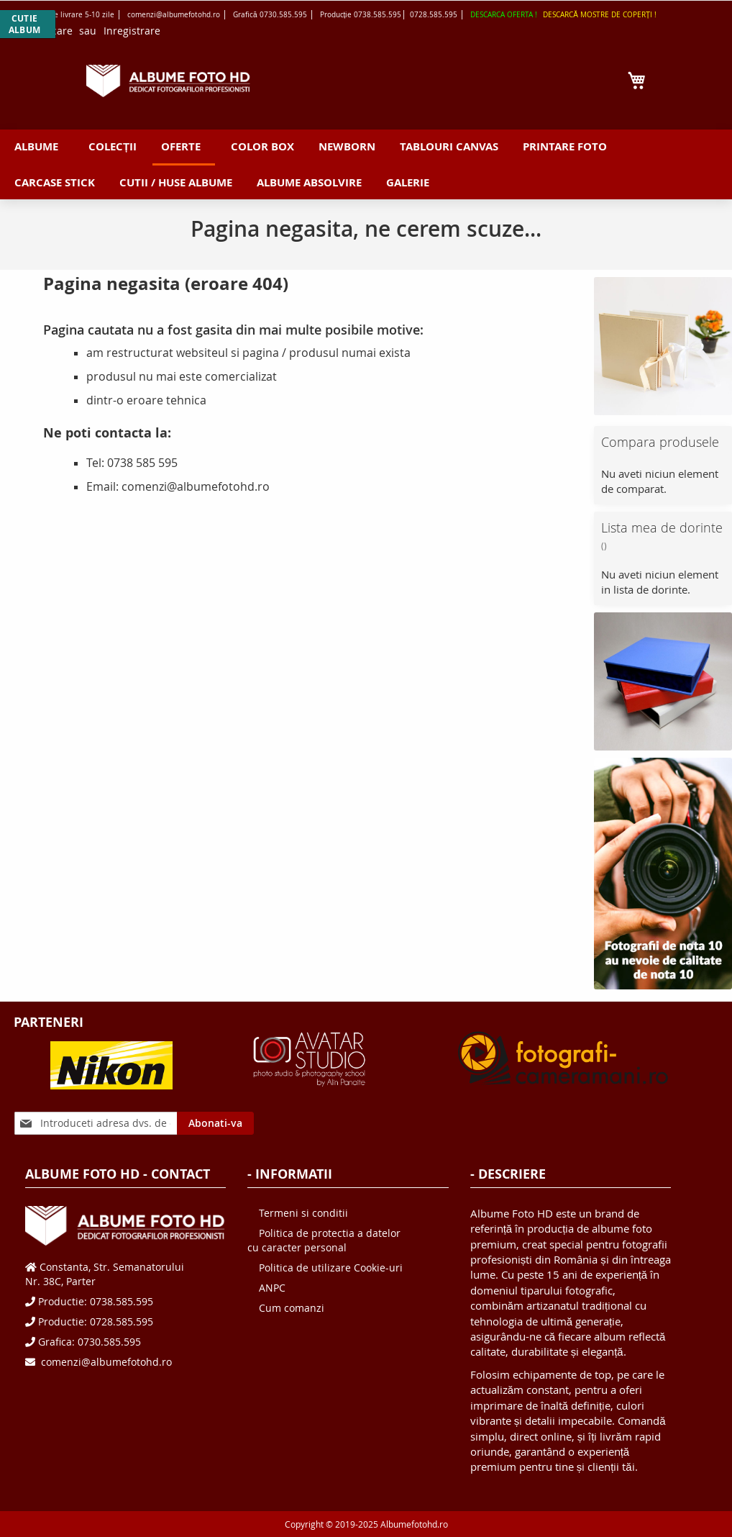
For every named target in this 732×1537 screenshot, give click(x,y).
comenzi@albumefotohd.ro (105, 1362)
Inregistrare (132, 30)
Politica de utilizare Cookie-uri (331, 1267)
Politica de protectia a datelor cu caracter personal (324, 1240)
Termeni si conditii (303, 1213)
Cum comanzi (291, 1308)
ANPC (272, 1288)
